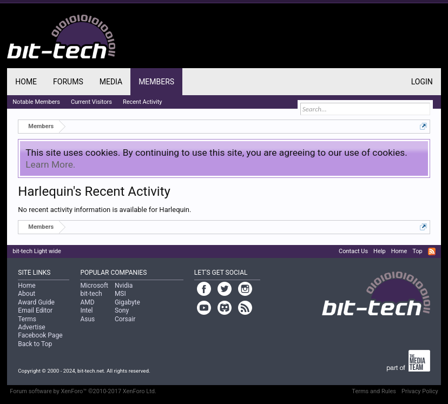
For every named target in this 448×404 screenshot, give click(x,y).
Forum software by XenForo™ (83, 391)
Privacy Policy (419, 391)
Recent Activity (142, 101)
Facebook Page (40, 335)
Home (26, 81)
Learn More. (50, 164)
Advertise (31, 327)
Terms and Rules (374, 391)
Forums (68, 81)
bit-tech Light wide (36, 251)
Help (379, 251)
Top (417, 251)
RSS (432, 251)
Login (422, 81)
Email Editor (35, 310)
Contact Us (353, 251)
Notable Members (36, 101)
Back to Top (35, 344)
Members (156, 81)
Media (111, 81)
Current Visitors (91, 101)
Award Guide (36, 302)
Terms (27, 319)
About (26, 293)
